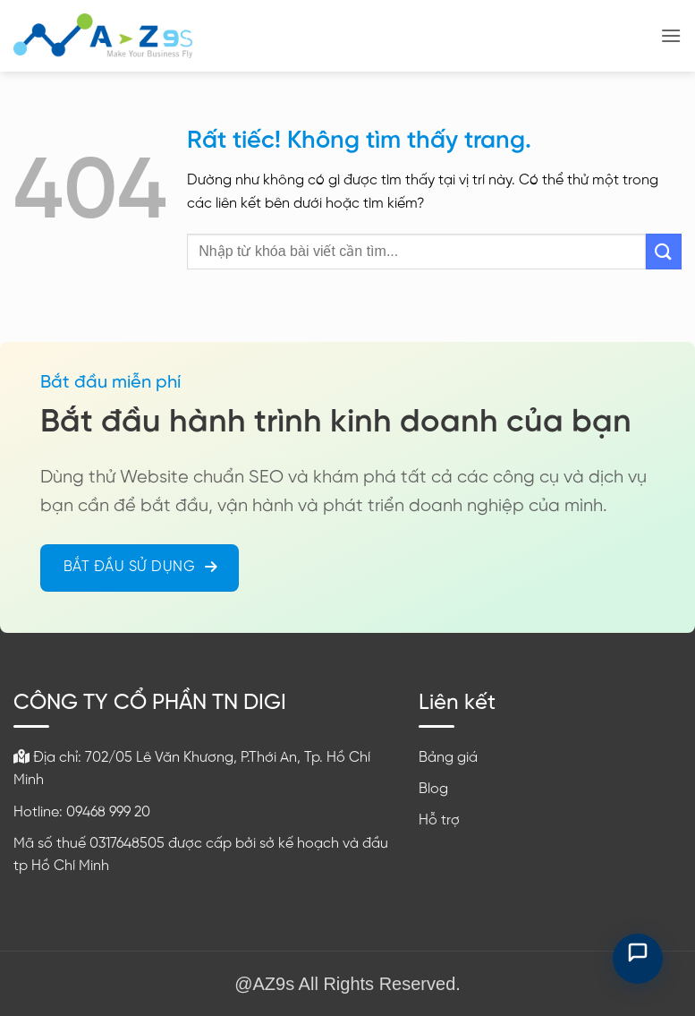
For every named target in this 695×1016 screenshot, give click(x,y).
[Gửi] (664, 251)
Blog (433, 789)
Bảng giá (448, 757)
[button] (671, 35)
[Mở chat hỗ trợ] (638, 959)
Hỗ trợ (439, 820)
